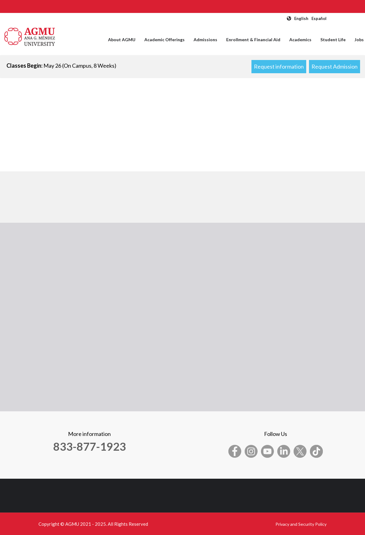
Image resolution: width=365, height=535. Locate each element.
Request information (279, 66)
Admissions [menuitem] (205, 39)
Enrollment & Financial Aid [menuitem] (253, 39)
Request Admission (334, 66)
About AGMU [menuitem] (121, 39)
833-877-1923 (89, 446)
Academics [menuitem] (300, 39)
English (301, 18)
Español (319, 18)
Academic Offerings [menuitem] (164, 39)
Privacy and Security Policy (301, 524)
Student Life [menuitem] (333, 39)
